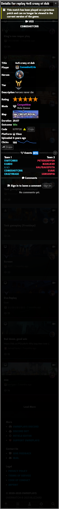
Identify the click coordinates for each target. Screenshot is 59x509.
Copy (31, 129)
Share (7, 147)
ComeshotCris (28, 67)
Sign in (47, 185)
